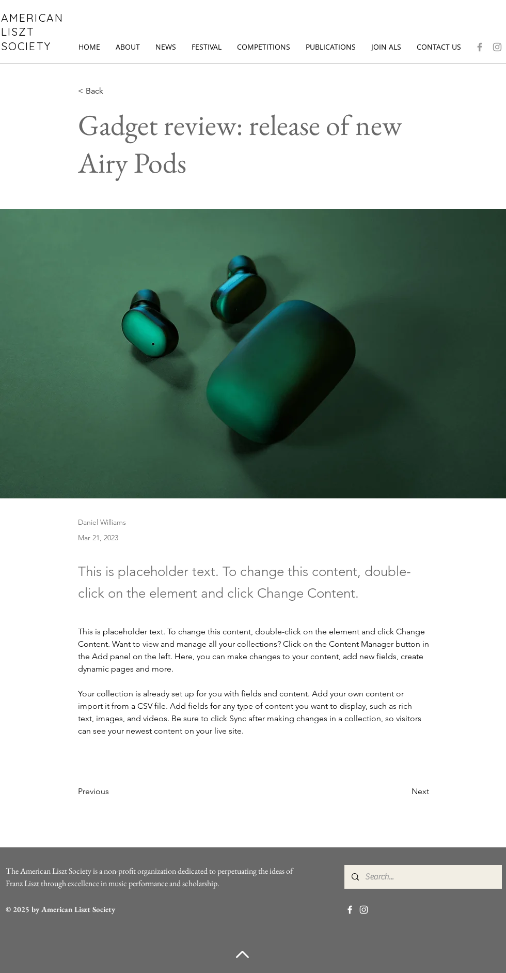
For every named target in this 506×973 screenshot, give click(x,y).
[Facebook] (479, 47)
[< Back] (112, 91)
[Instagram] (497, 47)
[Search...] (422, 877)
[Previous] (112, 791)
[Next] (403, 791)
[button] (128, 47)
